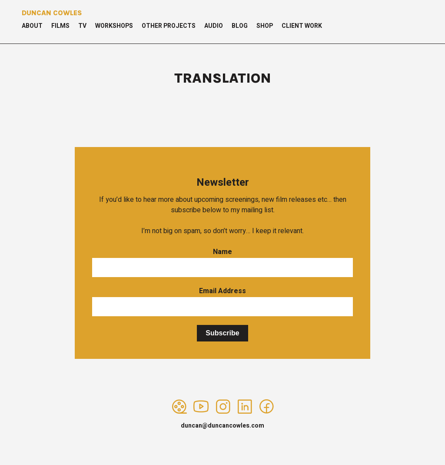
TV (82, 25)
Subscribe (222, 333)
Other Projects (169, 25)
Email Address (222, 291)
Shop (264, 25)
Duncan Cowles (52, 13)
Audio (213, 25)
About (32, 25)
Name (222, 252)
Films (60, 25)
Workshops (114, 25)
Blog (240, 25)
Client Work (302, 25)
